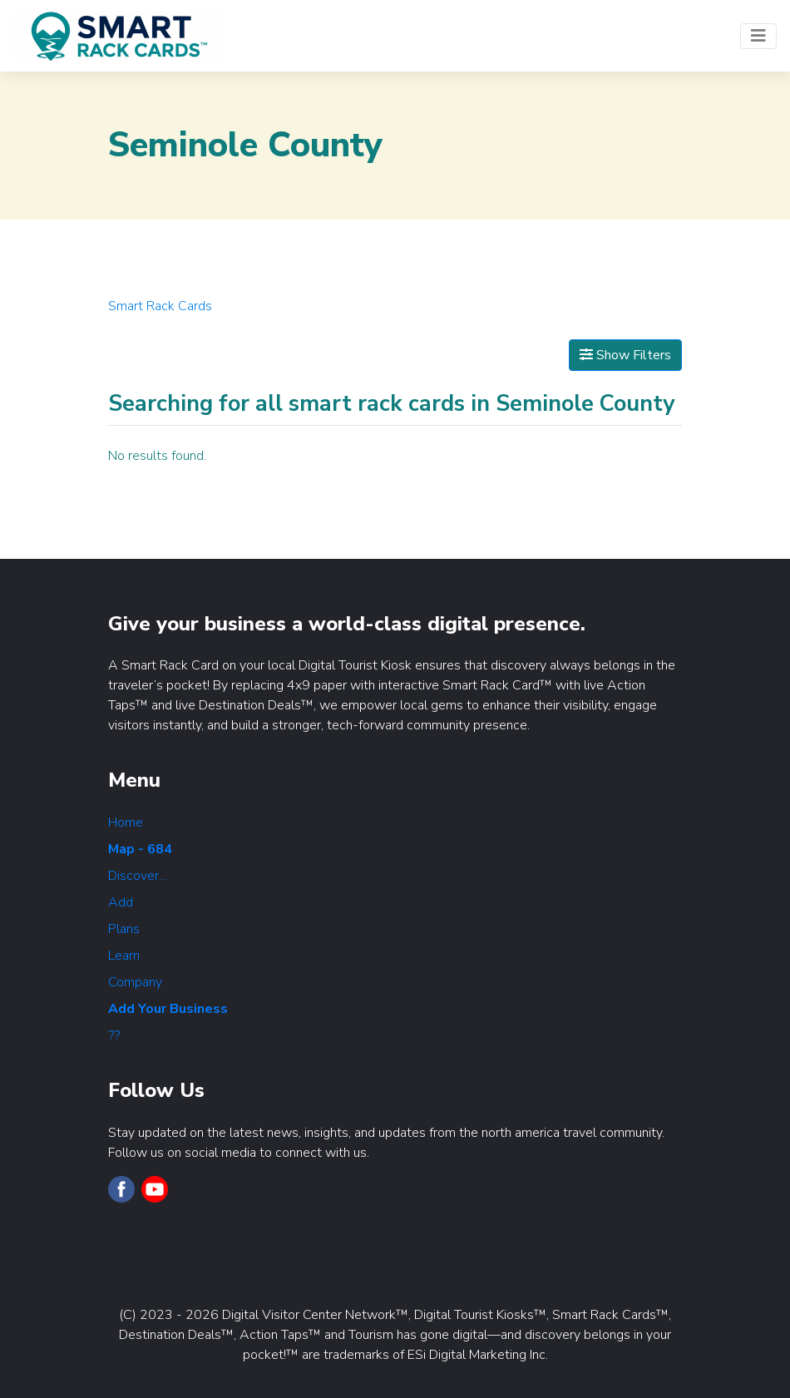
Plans (124, 929)
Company (135, 982)
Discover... (137, 876)
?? (114, 1035)
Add (120, 902)
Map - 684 (140, 849)
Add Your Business (168, 1009)
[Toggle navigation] (758, 36)
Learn (124, 955)
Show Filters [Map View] (625, 355)
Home (125, 822)
